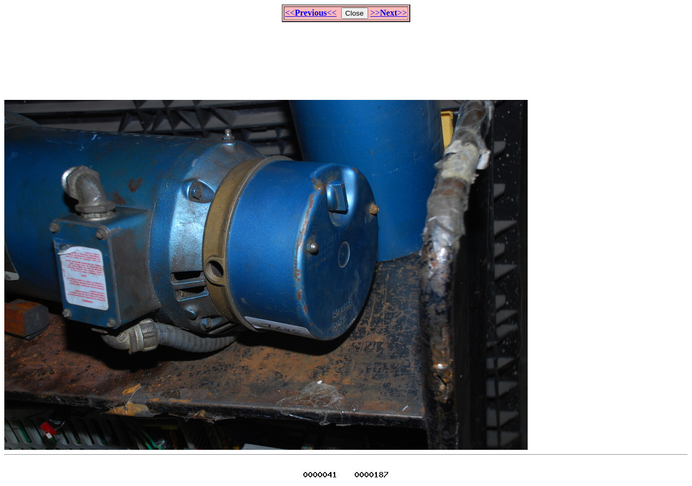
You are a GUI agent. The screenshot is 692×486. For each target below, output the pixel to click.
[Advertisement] (346, 56)
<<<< (310, 12)
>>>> (388, 12)
